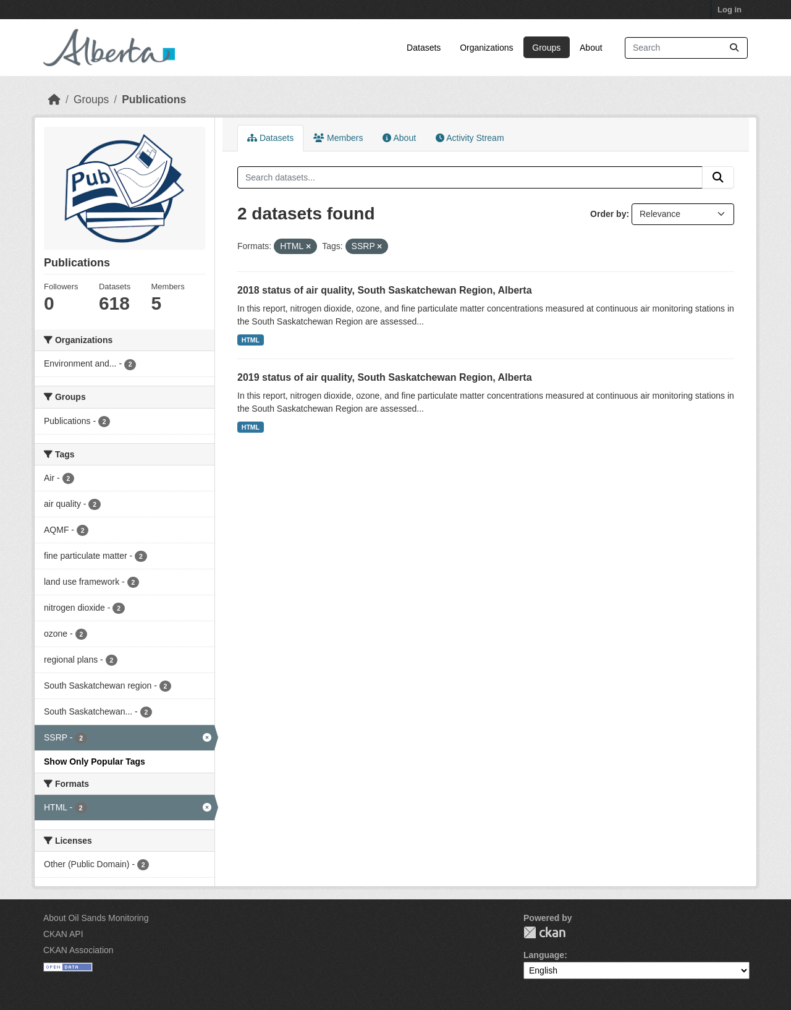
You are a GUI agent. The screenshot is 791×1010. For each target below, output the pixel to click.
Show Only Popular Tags (94, 761)
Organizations (486, 48)
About (591, 48)
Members (338, 138)
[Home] (54, 99)
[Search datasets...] (686, 48)
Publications (154, 99)
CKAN (544, 932)
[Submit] (734, 48)
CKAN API (63, 934)
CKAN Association (78, 950)
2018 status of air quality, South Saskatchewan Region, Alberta (384, 290)
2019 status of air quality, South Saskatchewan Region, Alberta (384, 377)
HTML (251, 340)
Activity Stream (470, 138)
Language (543, 955)
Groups (546, 48)
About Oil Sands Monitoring (95, 918)
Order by (608, 214)
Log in (729, 9)
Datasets (424, 48)
